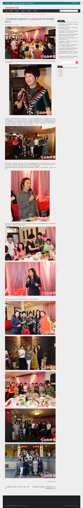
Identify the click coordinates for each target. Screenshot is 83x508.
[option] (30, 3)
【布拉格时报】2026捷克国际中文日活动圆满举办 (22, 3)
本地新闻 (11, 10)
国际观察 (29, 10)
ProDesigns (75, 505)
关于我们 (35, 10)
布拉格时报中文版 (12, 8)
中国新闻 (23, 10)
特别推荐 (17, 10)
